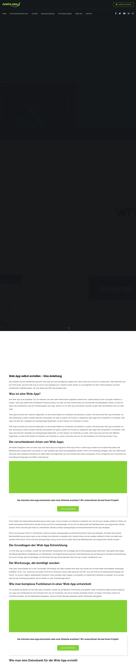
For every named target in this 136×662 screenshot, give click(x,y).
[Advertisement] (68, 348)
